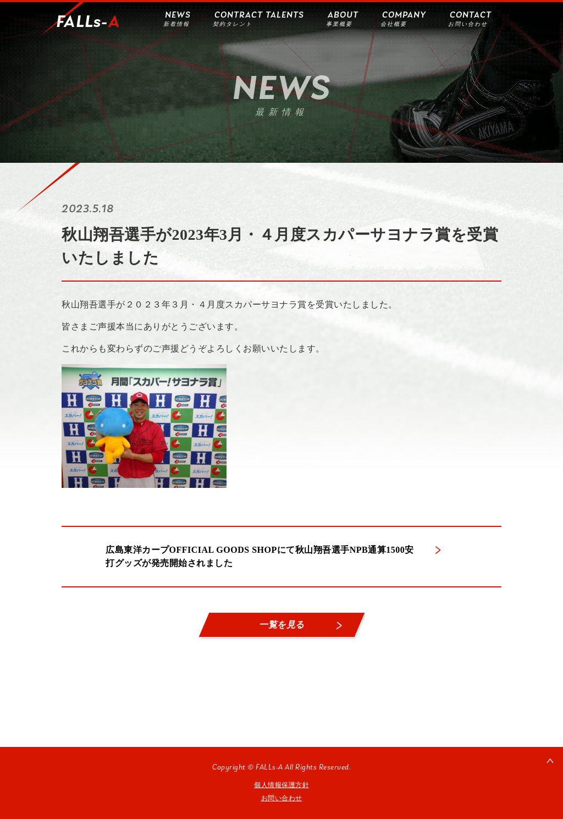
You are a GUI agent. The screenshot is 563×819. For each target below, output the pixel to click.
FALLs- (88, 22)
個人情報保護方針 (281, 785)
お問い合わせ (281, 798)
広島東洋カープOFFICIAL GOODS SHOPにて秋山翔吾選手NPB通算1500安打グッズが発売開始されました (260, 556)
